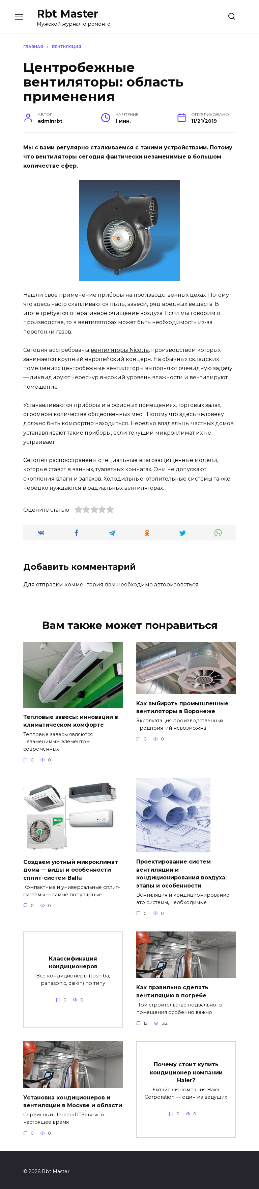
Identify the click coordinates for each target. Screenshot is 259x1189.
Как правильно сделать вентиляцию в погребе (172, 989)
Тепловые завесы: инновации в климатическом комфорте (70, 720)
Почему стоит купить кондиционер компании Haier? (186, 1069)
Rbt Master (67, 13)
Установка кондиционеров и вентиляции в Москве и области (72, 1098)
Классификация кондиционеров (73, 960)
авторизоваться (176, 584)
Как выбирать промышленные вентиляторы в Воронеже (182, 706)
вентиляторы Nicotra (120, 350)
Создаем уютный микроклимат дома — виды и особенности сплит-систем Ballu (70, 868)
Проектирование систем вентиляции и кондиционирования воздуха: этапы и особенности (181, 872)
